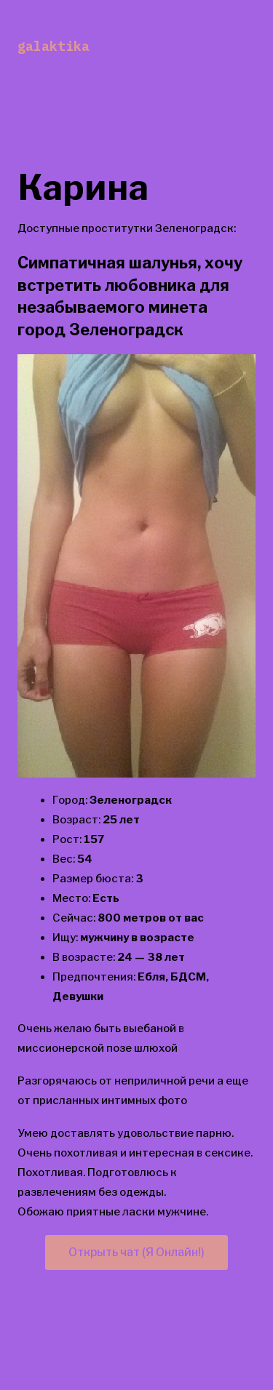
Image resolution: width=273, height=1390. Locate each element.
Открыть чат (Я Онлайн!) (136, 1252)
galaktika (53, 46)
